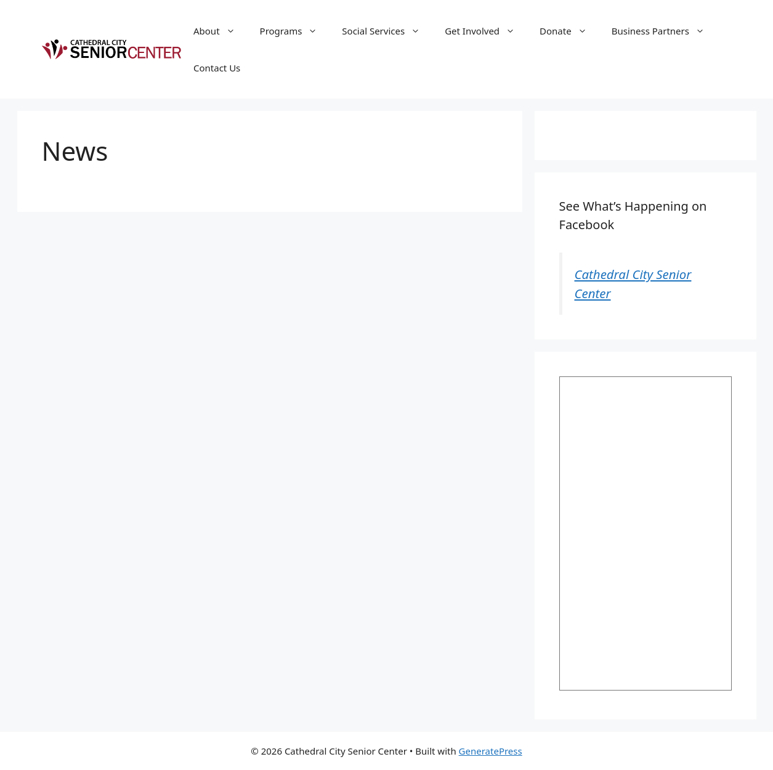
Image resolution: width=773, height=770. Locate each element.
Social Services (387, 30)
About (220, 30)
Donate (569, 30)
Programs (295, 30)
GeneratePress (490, 751)
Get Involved (486, 30)
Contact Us (216, 68)
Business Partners (664, 30)
